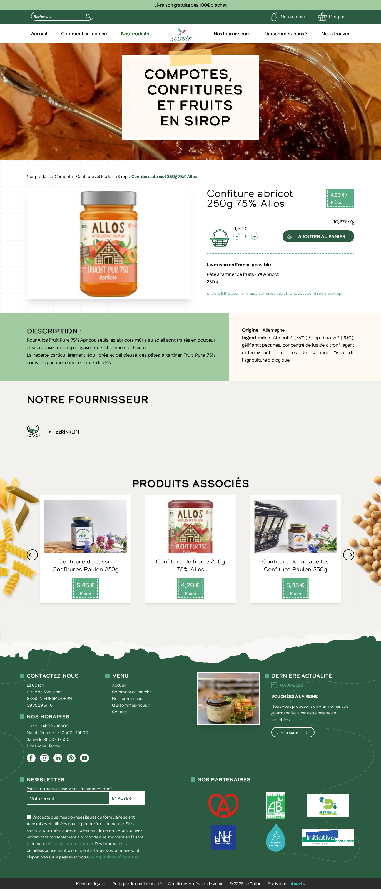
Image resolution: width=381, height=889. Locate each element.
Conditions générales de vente (195, 883)
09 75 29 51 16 (40, 705)
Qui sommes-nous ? (285, 33)
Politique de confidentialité (137, 883)
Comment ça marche (84, 33)
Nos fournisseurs (232, 33)
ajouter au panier (321, 236)
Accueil (39, 33)
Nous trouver (336, 33)
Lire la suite (287, 732)
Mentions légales (91, 883)
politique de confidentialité (114, 857)
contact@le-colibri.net (73, 843)
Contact (119, 711)
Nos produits (135, 33)
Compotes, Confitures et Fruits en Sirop (91, 176)
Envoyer (121, 798)
